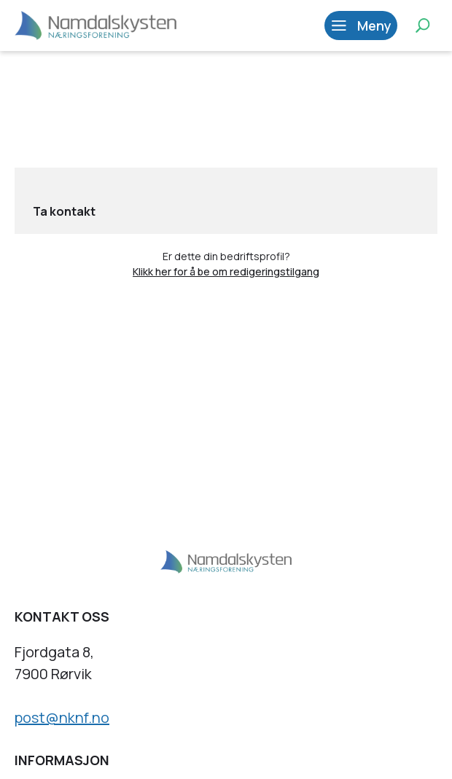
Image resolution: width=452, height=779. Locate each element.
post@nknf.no (62, 717)
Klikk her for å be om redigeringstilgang (226, 271)
